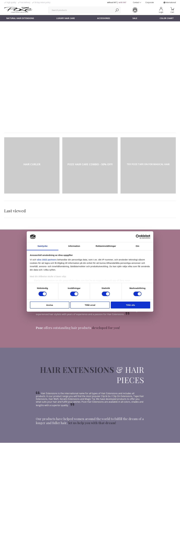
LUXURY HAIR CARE (65, 18)
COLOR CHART (167, 18)
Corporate (149, 2)
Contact (137, 2)
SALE (134, 18)
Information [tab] (74, 246)
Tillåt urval (90, 305)
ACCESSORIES (103, 18)
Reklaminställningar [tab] (106, 246)
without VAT (112, 2)
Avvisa (49, 305)
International (170, 2)
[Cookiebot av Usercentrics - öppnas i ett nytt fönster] (138, 237)
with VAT (122, 2)
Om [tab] (137, 246)
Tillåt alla (130, 305)
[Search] (117, 10)
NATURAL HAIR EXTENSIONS (20, 18)
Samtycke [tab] (43, 246)
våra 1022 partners (47, 259)
